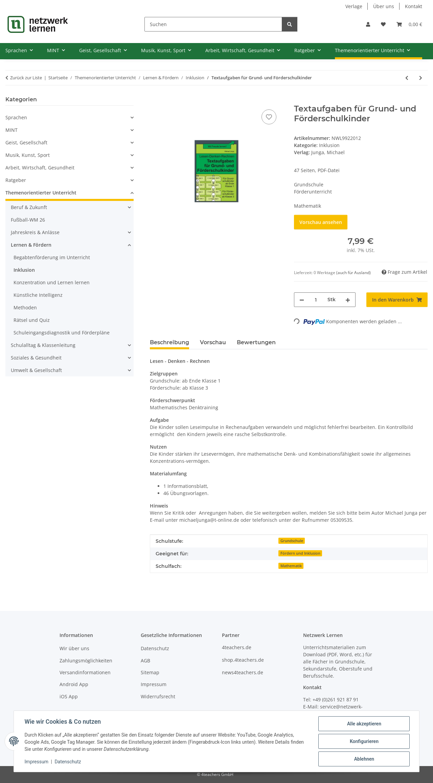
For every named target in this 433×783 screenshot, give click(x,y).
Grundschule (291, 540)
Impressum (36, 762)
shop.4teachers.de (243, 660)
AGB (145, 660)
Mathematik (291, 565)
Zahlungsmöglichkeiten (86, 660)
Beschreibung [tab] (169, 342)
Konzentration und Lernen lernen (52, 282)
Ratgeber (15, 180)
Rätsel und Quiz (32, 320)
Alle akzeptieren (364, 723)
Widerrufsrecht (158, 696)
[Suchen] (213, 24)
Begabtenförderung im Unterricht (52, 257)
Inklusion (329, 145)
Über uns (383, 6)
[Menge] (315, 300)
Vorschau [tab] (213, 342)
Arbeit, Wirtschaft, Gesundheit (39, 167)
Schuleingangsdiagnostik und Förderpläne (62, 332)
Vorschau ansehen (320, 222)
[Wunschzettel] (383, 24)
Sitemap (150, 672)
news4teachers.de (242, 672)
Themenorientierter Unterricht (40, 192)
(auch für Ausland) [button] (353, 272)
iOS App (69, 696)
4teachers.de (236, 647)
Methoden (25, 307)
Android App (74, 684)
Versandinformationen (85, 672)
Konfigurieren (363, 741)
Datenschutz (68, 762)
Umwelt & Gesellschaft (36, 370)
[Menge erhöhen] (347, 300)
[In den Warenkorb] (155, 100)
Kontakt (413, 6)
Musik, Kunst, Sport (27, 155)
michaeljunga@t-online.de (209, 520)
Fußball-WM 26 (28, 220)
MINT (11, 130)
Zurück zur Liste (26, 78)
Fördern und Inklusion (300, 553)
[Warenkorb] (409, 24)
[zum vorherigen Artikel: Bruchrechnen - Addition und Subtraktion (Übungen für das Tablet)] (407, 77)
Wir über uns (74, 648)
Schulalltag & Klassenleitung (43, 345)
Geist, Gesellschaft (26, 142)
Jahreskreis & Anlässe (35, 232)
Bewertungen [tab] (256, 342)
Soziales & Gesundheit (36, 357)
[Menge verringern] (301, 300)
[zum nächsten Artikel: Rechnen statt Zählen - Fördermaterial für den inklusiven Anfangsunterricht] (421, 77)
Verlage (353, 6)
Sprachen (16, 117)
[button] (368, 24)
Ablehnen (364, 759)
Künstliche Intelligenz (38, 295)
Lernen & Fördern (31, 245)
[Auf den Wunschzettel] (268, 116)
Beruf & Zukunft (29, 207)
